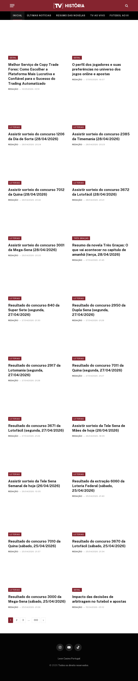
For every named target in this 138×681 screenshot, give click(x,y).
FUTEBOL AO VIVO (121, 15)
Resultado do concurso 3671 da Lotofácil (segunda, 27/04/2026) (36, 428)
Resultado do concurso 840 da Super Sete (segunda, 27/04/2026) (33, 310)
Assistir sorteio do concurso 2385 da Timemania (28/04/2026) (101, 136)
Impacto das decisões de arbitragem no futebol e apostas (99, 599)
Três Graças (81, 238)
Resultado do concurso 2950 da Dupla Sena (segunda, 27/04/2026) (98, 310)
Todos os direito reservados (73, 665)
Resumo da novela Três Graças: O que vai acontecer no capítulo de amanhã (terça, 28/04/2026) (100, 250)
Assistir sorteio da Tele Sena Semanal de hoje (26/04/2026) (34, 483)
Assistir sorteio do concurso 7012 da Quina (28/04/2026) (36, 192)
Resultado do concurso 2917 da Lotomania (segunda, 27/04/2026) (34, 370)
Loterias (15, 127)
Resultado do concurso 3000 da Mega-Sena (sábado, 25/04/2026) (37, 599)
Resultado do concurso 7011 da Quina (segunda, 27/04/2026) (98, 367)
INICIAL (17, 15)
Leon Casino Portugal (69, 658)
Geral (13, 58)
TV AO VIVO (97, 15)
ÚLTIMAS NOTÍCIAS (39, 15)
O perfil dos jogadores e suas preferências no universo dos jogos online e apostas (96, 69)
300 (36, 620)
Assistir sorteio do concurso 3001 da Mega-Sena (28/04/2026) (36, 247)
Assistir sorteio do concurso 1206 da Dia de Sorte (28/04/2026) (36, 136)
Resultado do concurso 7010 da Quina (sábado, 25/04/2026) (34, 543)
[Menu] (12, 6)
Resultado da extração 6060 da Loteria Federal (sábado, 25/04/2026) (98, 486)
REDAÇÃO (13, 89)
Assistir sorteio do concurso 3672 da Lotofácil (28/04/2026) (100, 192)
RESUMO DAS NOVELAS (70, 15)
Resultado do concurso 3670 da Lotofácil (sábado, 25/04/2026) (98, 543)
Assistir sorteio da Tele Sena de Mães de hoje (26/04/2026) (98, 428)
